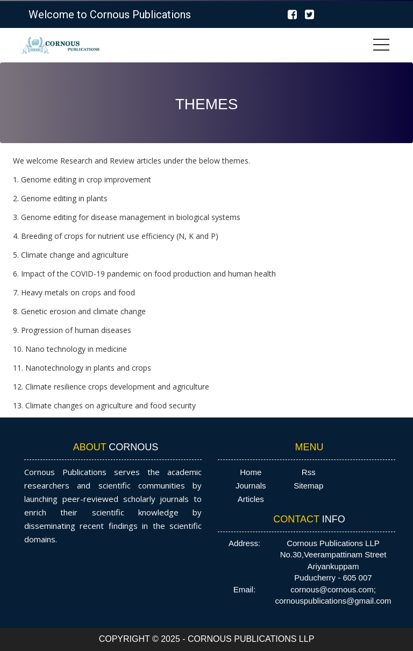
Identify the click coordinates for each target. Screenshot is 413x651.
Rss (309, 472)
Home (250, 472)
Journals (251, 485)
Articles (251, 499)
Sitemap (308, 485)
